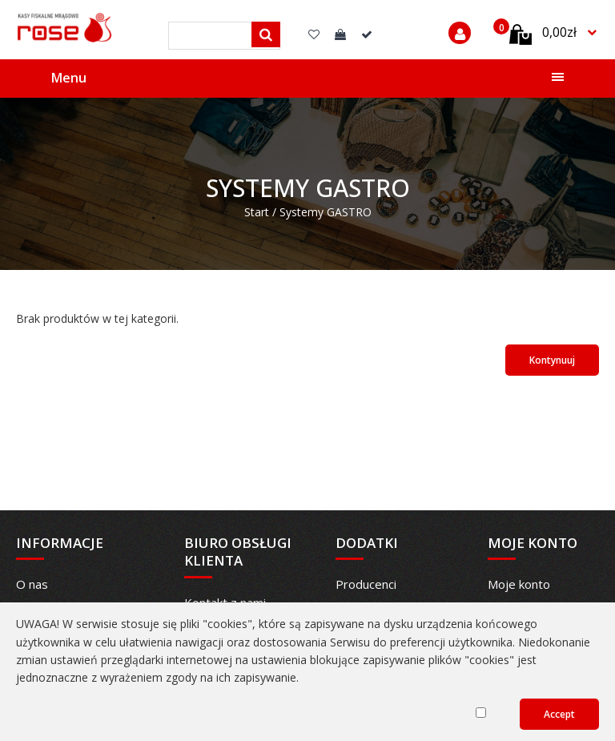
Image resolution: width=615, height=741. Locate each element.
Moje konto (519, 584)
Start (256, 211)
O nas (32, 584)
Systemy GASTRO (325, 211)
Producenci (366, 584)
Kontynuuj (552, 360)
